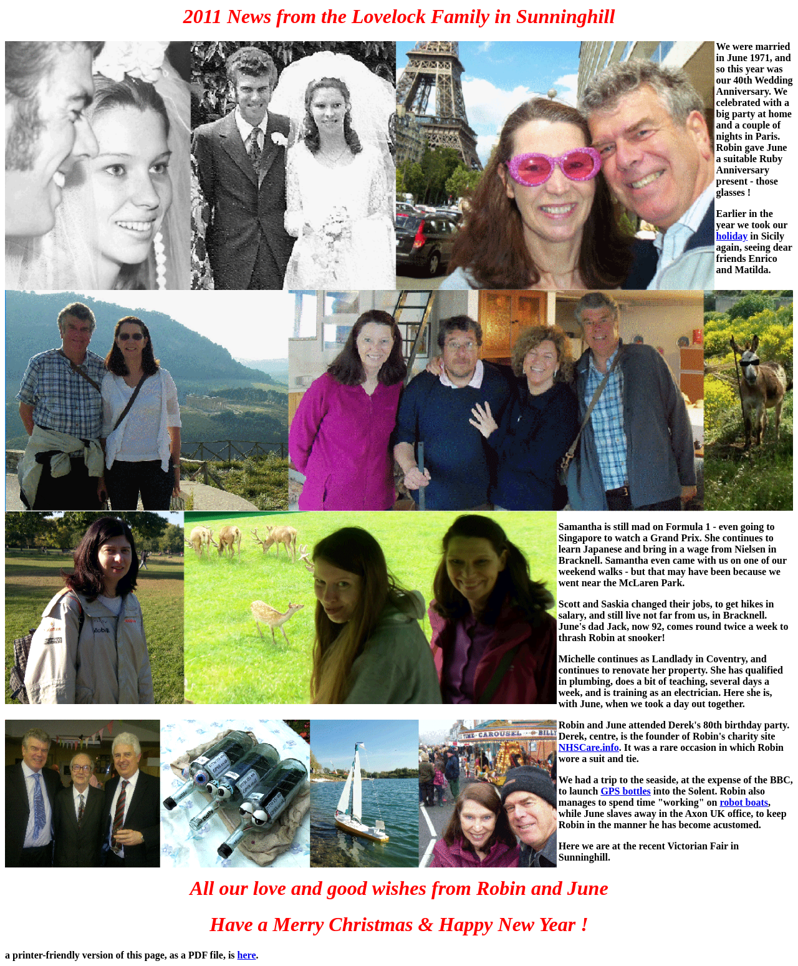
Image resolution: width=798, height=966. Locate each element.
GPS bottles (625, 791)
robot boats (743, 802)
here (247, 955)
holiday (732, 236)
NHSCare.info (589, 747)
